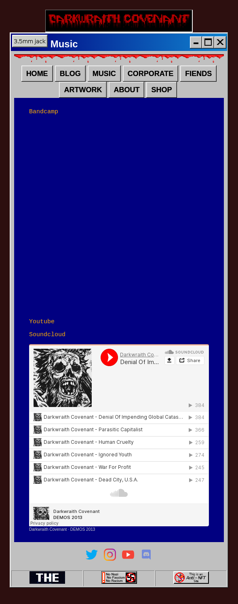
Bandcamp (43, 116)
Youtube (42, 327)
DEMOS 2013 (82, 536)
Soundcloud (47, 341)
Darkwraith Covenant (48, 536)
